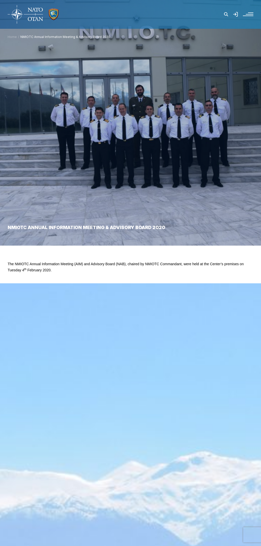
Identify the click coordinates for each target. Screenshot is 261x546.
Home (12, 37)
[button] (226, 14)
